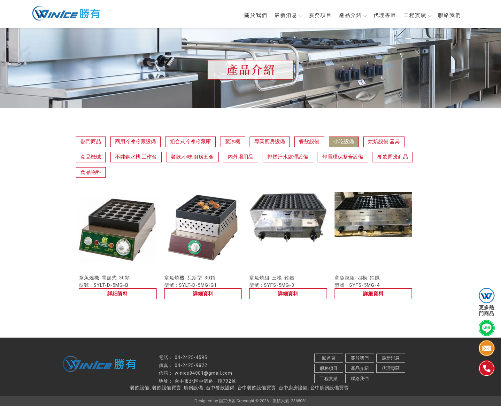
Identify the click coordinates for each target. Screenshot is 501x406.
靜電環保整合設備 (342, 157)
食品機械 (91, 157)
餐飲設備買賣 (166, 388)
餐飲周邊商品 (392, 157)
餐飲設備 (309, 141)
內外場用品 (240, 157)
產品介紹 (352, 15)
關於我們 (255, 15)
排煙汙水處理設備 (287, 157)
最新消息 (288, 15)
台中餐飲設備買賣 (256, 388)
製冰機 (232, 141)
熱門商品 (91, 141)
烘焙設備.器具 (384, 141)
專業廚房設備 (269, 141)
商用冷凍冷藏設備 (135, 141)
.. (271, 400)
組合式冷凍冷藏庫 (190, 141)
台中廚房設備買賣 (329, 388)
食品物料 (91, 172)
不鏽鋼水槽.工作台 (136, 157)
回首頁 (328, 358)
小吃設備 (344, 141)
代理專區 (385, 15)
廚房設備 (193, 388)
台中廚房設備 (293, 388)
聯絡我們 (449, 15)
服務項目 (320, 15)
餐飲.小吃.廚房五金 (192, 157)
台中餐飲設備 (220, 388)
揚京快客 (227, 400)
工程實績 (417, 15)
